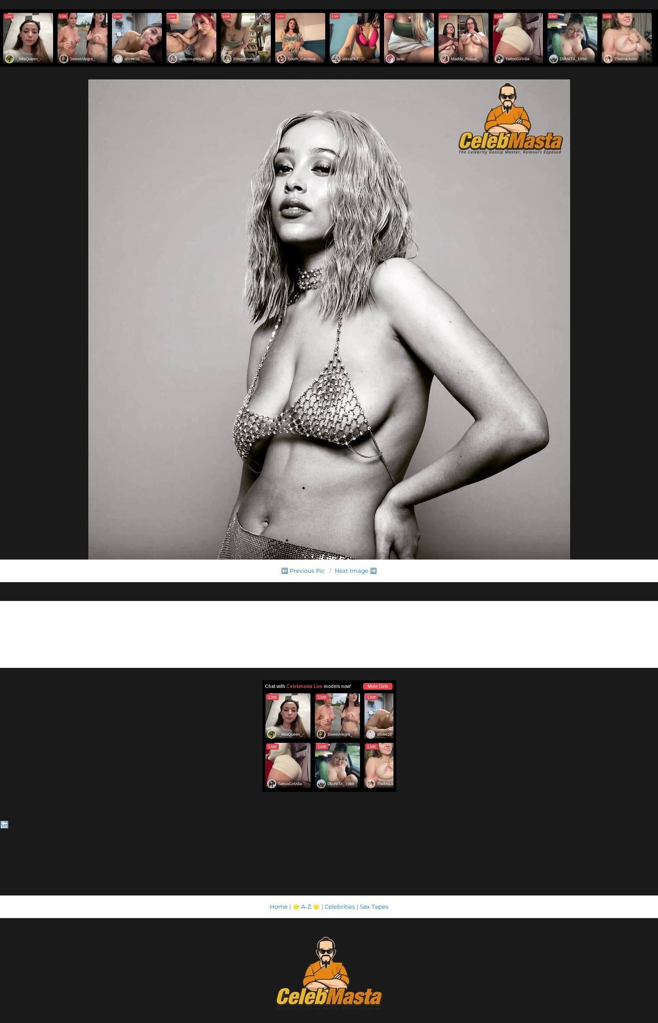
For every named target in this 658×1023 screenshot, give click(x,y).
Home (279, 906)
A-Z (306, 906)
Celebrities (340, 906)
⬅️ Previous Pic (303, 570)
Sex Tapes (374, 906)
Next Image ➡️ (356, 570)
